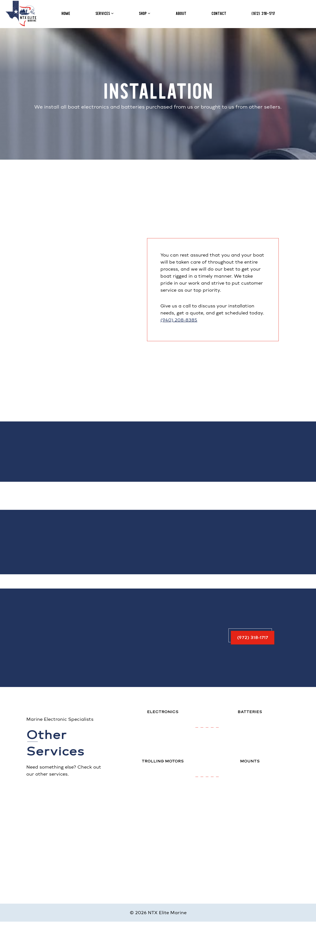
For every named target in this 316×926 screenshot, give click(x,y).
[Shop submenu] (149, 13)
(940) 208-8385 (178, 320)
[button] (252, 638)
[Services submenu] (112, 13)
